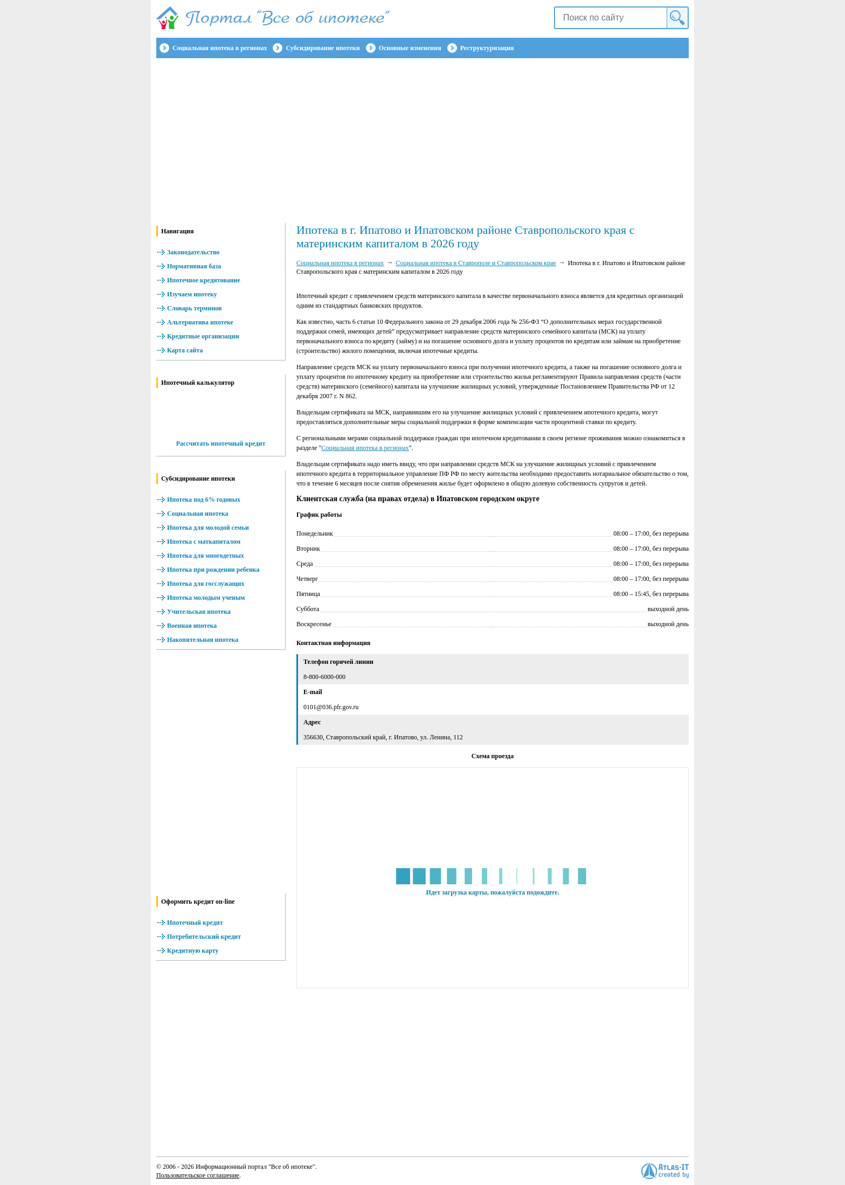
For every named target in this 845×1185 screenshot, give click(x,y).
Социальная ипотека (197, 513)
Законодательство (193, 252)
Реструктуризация (487, 48)
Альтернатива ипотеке (200, 322)
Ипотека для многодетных (205, 555)
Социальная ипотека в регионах (219, 48)
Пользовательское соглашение (197, 1175)
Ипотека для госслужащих (205, 583)
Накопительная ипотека (202, 639)
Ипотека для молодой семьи (208, 527)
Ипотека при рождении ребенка (213, 569)
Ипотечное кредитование (203, 280)
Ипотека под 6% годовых (203, 499)
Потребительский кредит (204, 936)
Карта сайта (185, 350)
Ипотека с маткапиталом (203, 541)
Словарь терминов (194, 308)
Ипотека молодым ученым (206, 597)
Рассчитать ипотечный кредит (221, 443)
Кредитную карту (193, 950)
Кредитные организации (203, 336)
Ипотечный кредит (195, 922)
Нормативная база (194, 266)
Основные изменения (410, 48)
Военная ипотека (192, 625)
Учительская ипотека (199, 611)
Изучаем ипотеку (192, 294)
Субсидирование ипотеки (322, 48)
